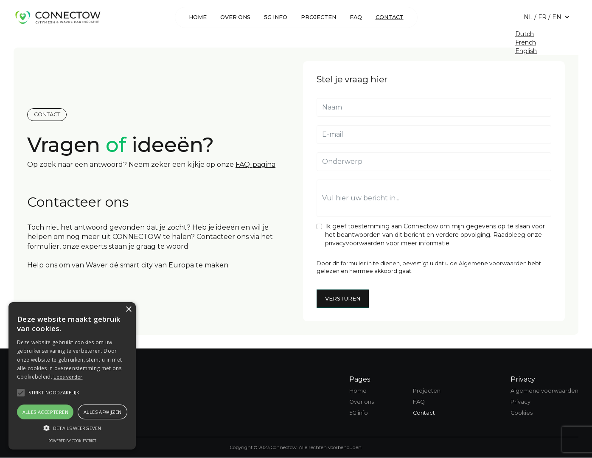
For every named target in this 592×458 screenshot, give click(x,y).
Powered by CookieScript (72, 441)
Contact (390, 17)
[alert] (72, 376)
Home (198, 17)
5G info (275, 17)
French (525, 42)
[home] (58, 17)
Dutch (524, 34)
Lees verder (67, 377)
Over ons (361, 402)
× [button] (128, 309)
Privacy (520, 402)
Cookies (522, 413)
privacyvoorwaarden (354, 243)
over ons (235, 17)
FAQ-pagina (255, 164)
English (526, 51)
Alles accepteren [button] (45, 412)
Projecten (318, 17)
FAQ (356, 17)
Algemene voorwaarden (493, 263)
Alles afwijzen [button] (103, 412)
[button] (546, 17)
